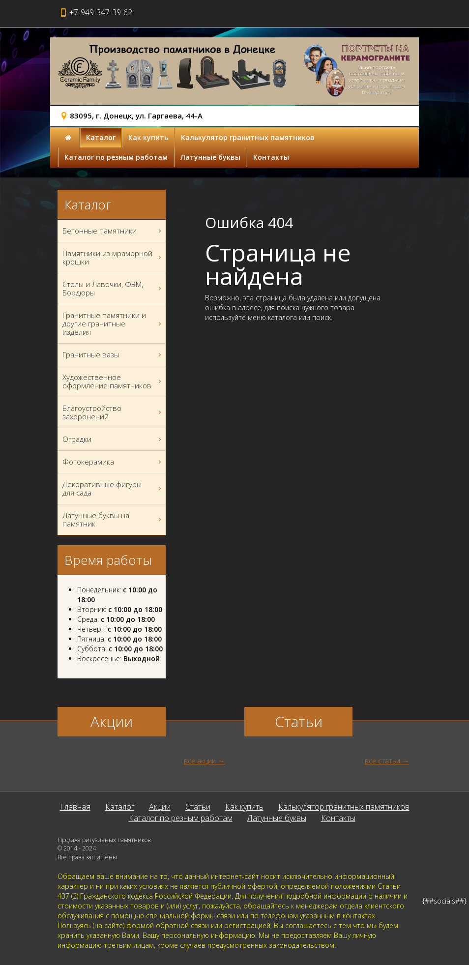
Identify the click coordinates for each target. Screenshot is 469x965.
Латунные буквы (210, 157)
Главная (75, 806)
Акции (160, 806)
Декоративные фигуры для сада (112, 488)
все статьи (382, 760)
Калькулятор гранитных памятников (248, 137)
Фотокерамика (112, 462)
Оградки (112, 439)
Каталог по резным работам (116, 157)
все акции (200, 760)
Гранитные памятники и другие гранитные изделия (112, 323)
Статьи (197, 806)
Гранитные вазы (112, 355)
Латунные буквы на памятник (112, 519)
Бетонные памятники (112, 231)
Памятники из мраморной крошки (112, 257)
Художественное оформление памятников (112, 381)
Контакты (271, 157)
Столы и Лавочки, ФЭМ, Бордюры (112, 288)
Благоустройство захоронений (112, 412)
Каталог (101, 137)
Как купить (148, 137)
